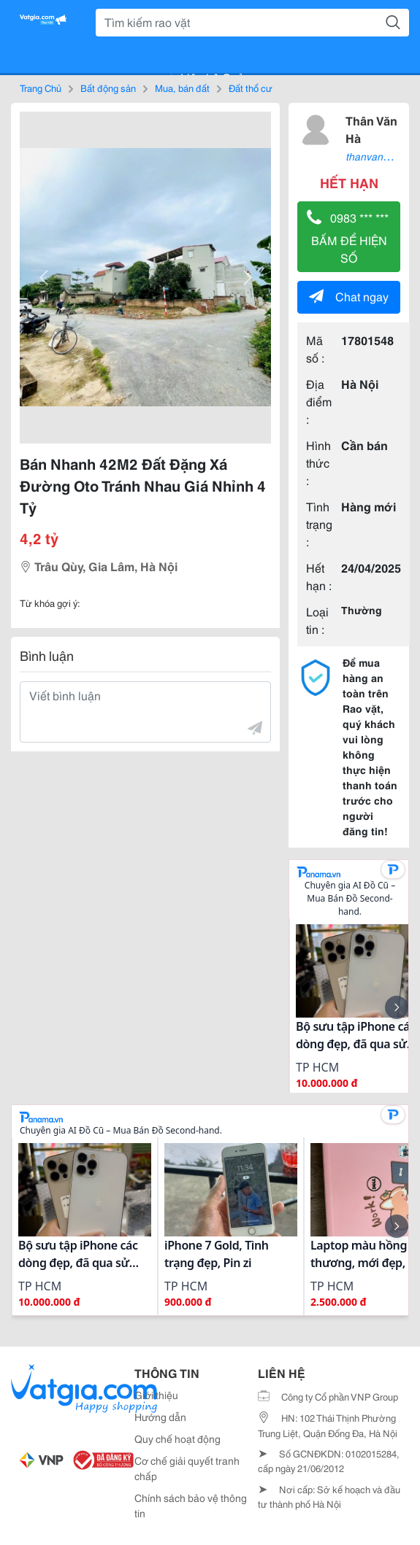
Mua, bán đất (182, 87)
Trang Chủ (40, 87)
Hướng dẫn (160, 1416)
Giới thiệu (156, 1394)
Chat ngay (349, 295)
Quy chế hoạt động (177, 1438)
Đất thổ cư (250, 87)
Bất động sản (108, 87)
